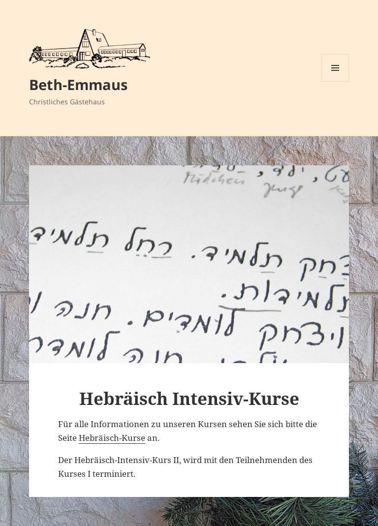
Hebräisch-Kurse (112, 437)
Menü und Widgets (335, 81)
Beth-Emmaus (78, 84)
